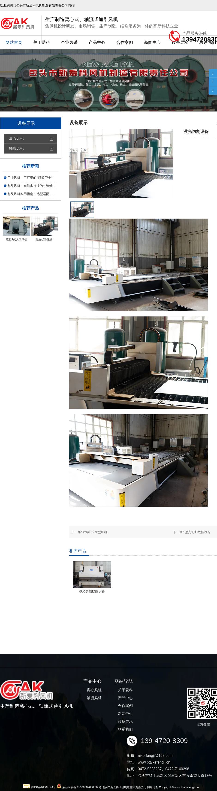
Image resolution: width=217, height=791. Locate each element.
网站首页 (14, 42)
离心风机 (16, 139)
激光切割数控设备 (198, 532)
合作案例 (124, 42)
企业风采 (69, 42)
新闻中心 (152, 42)
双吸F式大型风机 (95, 532)
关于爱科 (41, 42)
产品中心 (97, 42)
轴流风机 (16, 148)
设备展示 (180, 42)
